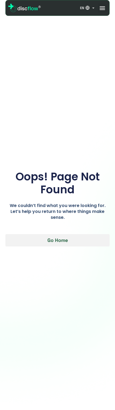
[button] (102, 7)
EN (87, 8)
